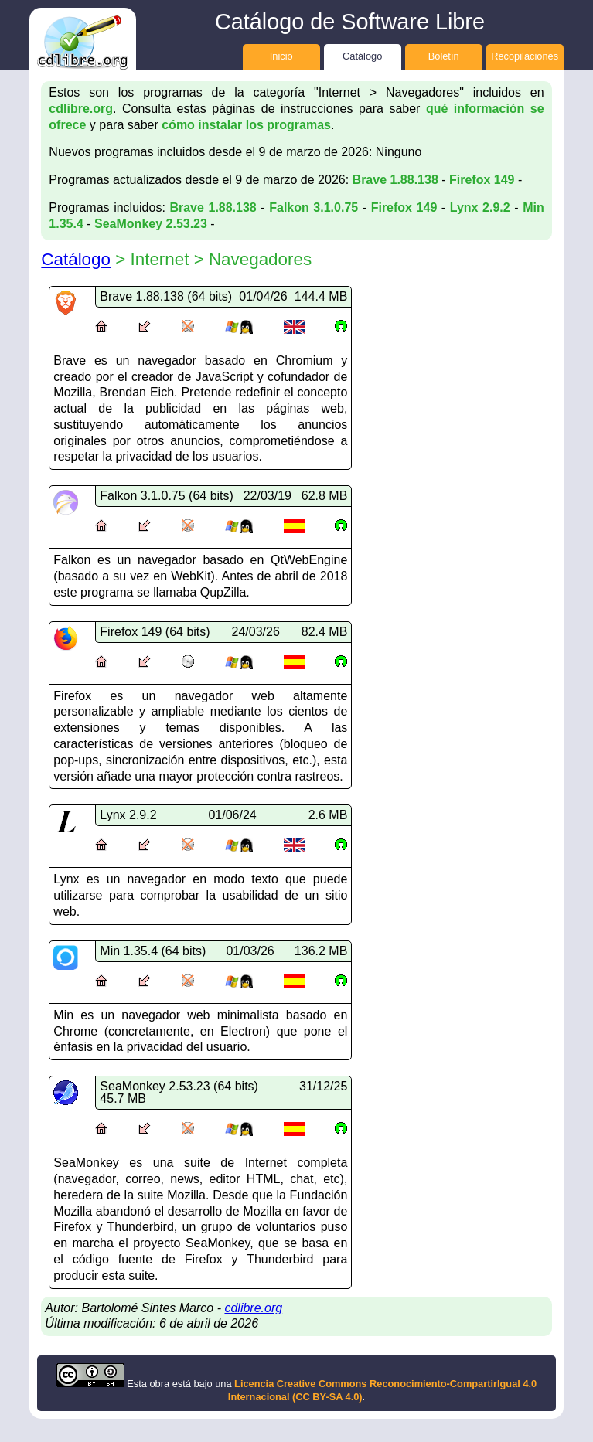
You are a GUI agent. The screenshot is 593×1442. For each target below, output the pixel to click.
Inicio (281, 56)
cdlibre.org (81, 108)
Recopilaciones (524, 56)
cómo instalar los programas (246, 124)
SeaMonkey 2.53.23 (150, 223)
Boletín (443, 56)
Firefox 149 (481, 179)
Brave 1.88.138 (395, 179)
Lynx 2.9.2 (480, 207)
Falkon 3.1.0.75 (313, 207)
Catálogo (362, 56)
